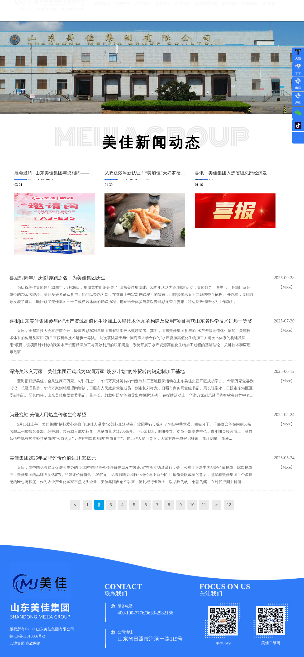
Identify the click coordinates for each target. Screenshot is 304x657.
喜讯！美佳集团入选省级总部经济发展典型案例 (233, 175)
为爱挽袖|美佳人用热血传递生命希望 (48, 414)
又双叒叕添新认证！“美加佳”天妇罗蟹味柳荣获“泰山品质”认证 (144, 175)
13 (229, 504)
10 (192, 504)
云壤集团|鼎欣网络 (25, 646)
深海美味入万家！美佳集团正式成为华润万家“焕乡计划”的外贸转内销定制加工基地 (97, 371)
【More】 (286, 287)
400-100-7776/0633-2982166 (148, 616)
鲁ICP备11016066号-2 (27, 639)
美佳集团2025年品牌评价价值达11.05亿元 (53, 457)
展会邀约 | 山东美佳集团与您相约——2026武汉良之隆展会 (52, 175)
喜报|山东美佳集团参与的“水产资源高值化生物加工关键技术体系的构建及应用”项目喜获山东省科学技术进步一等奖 (131, 321)
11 (203, 504)
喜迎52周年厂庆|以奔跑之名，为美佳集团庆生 (57, 277)
